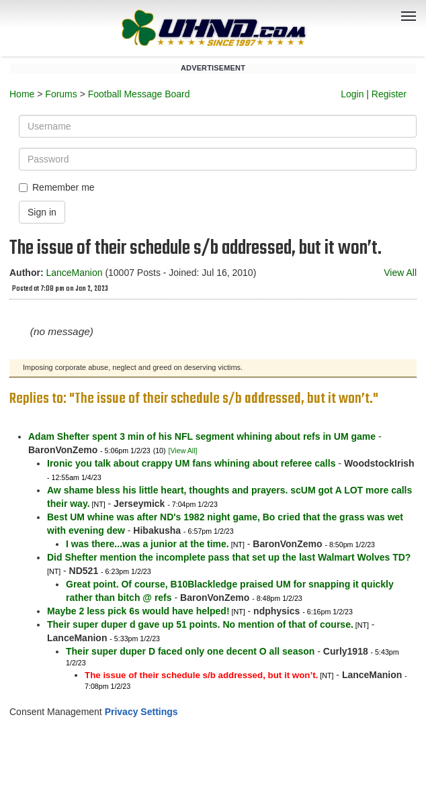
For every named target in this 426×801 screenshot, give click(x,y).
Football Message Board (139, 94)
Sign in (42, 212)
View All (400, 272)
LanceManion (74, 272)
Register (389, 94)
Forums (61, 94)
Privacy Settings (141, 711)
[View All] (182, 450)
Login (352, 94)
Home (21, 94)
